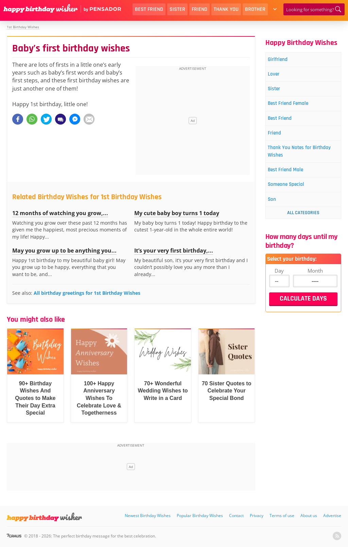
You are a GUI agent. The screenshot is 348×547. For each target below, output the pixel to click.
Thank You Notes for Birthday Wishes (295, 160)
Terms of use (281, 515)
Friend (199, 9)
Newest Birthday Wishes (148, 515)
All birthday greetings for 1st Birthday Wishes (87, 293)
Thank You (226, 9)
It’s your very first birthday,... (173, 250)
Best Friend (149, 9)
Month (315, 284)
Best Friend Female (294, 108)
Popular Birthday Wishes (200, 515)
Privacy (256, 515)
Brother (255, 9)
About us (308, 515)
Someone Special (292, 196)
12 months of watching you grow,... (60, 213)
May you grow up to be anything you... (64, 250)
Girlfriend (282, 60)
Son (275, 212)
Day (279, 284)
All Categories (303, 226)
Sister (177, 9)
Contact (236, 515)
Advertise (332, 515)
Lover (277, 76)
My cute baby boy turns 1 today (176, 213)
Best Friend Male (291, 180)
